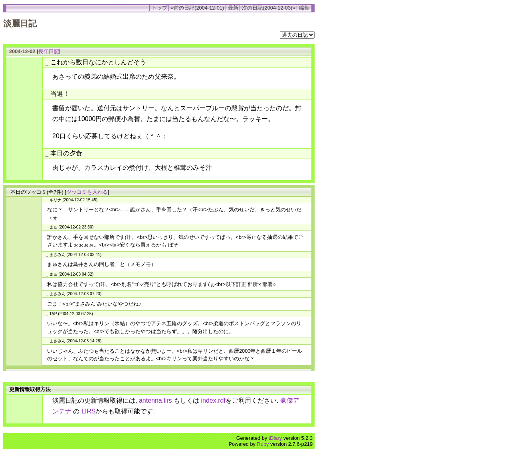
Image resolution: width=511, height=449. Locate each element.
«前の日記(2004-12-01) (197, 8)
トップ (159, 8)
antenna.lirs (155, 400)
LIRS (88, 411)
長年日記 (48, 51)
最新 (233, 8)
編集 (304, 8)
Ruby (263, 444)
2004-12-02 (22, 51)
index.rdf (213, 400)
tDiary (275, 438)
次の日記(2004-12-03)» (268, 8)
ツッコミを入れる (87, 192)
